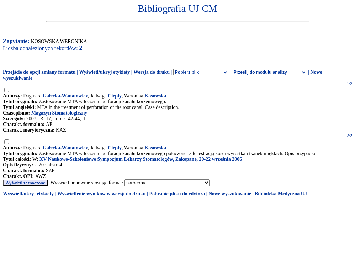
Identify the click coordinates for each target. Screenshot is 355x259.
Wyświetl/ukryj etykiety (104, 72)
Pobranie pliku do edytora (177, 193)
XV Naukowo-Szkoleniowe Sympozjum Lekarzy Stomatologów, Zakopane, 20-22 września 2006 (140, 159)
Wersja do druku (151, 72)
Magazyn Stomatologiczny (59, 113)
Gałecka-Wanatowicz (65, 96)
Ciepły (115, 96)
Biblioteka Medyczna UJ (281, 193)
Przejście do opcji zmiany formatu (39, 72)
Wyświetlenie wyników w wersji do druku (101, 193)
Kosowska (155, 96)
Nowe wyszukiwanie (229, 193)
